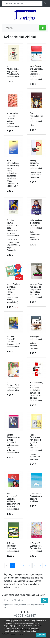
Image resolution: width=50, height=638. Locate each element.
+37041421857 (25, 616)
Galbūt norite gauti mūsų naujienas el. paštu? (23, 595)
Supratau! (41, 635)
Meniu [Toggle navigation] (9, 27)
